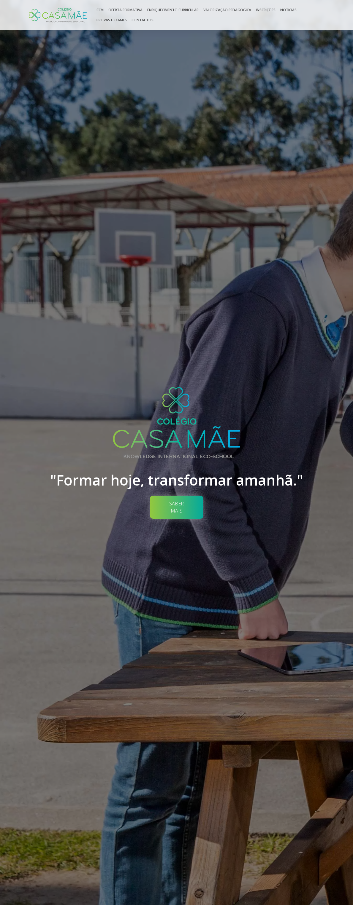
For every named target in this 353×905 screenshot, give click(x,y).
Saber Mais (176, 507)
